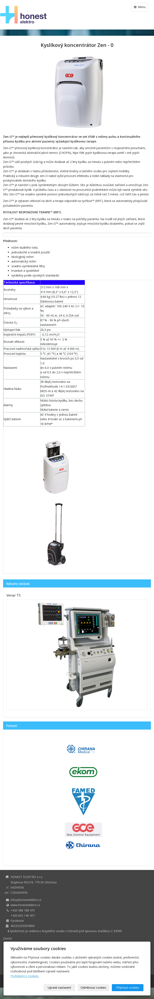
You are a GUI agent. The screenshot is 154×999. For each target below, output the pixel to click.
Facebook (17, 921)
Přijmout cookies (127, 988)
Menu (139, 7)
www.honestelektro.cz (25, 905)
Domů (7, 938)
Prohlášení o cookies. (25, 976)
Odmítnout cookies (93, 988)
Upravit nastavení (59, 988)
